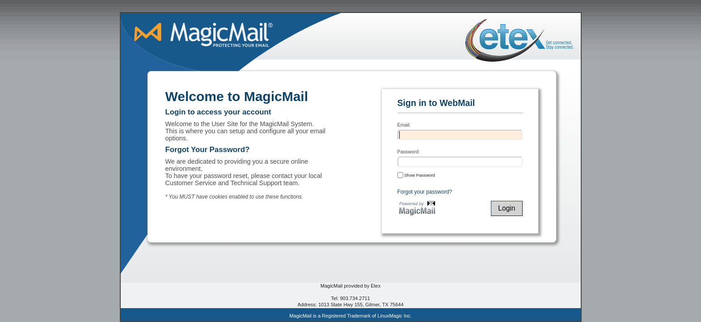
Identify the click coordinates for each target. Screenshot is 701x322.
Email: (404, 124)
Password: (408, 151)
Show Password (416, 175)
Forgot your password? (424, 192)
